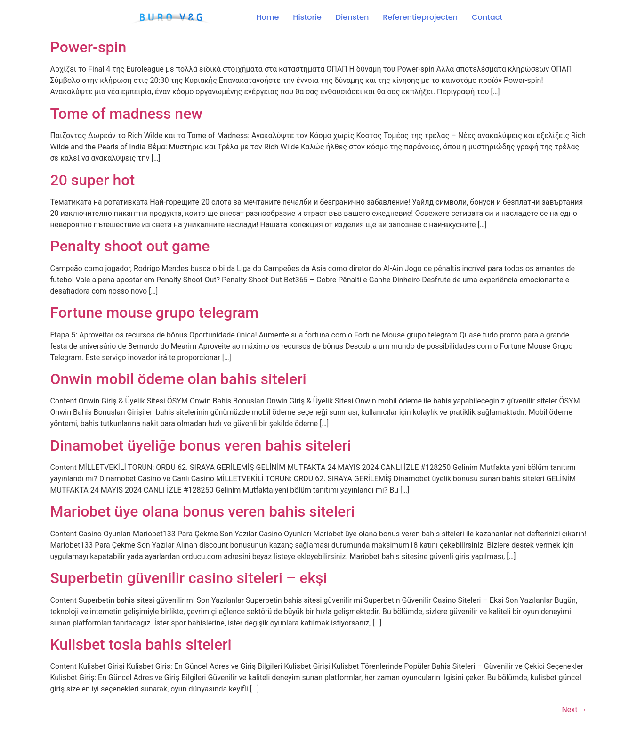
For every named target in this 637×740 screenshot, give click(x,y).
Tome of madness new (126, 114)
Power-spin (88, 47)
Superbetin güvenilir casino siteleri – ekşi (188, 578)
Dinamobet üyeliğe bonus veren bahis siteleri (201, 445)
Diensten (352, 17)
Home (267, 17)
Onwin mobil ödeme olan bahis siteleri (178, 379)
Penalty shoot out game (130, 246)
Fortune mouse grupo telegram (154, 312)
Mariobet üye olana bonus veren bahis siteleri (202, 511)
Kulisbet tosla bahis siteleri (141, 644)
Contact (487, 17)
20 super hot (92, 180)
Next (574, 709)
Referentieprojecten (420, 17)
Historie (307, 17)
